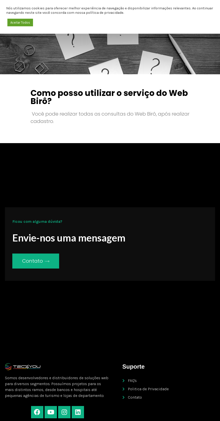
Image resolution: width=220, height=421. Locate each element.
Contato (35, 260)
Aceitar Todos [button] (20, 22)
